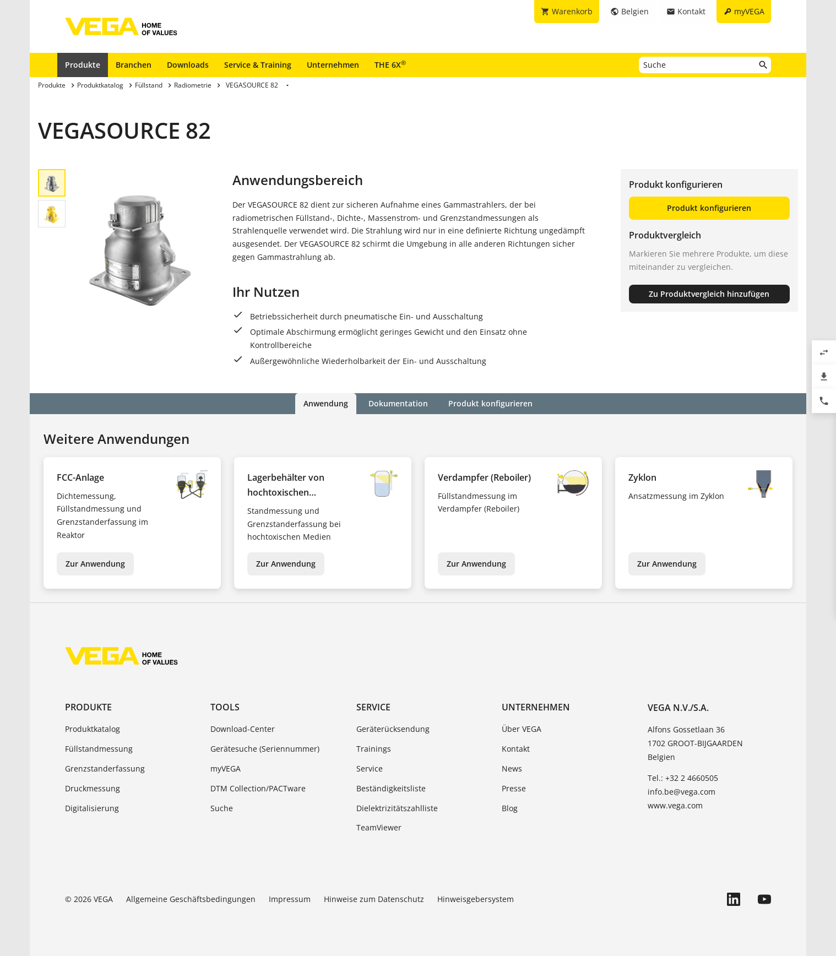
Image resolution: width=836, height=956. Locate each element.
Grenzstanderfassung (105, 768)
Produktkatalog (92, 729)
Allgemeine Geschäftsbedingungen (191, 899)
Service (373, 707)
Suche (221, 807)
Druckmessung (92, 788)
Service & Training (257, 64)
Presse (514, 788)
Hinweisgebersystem (475, 899)
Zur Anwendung (95, 563)
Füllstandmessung (99, 748)
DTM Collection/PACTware (258, 788)
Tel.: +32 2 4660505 (683, 777)
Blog (510, 807)
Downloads (188, 64)
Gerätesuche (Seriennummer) (264, 748)
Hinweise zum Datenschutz (374, 899)
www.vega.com (675, 805)
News (512, 768)
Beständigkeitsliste (391, 788)
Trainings (373, 748)
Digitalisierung (92, 807)
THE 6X (390, 64)
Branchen (133, 64)
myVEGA (225, 768)
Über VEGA (521, 729)
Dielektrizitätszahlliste (397, 807)
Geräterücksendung (393, 729)
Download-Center (242, 729)
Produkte (82, 64)
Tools (225, 707)
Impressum (290, 899)
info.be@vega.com (681, 791)
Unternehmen (333, 64)
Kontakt (516, 748)
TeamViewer (378, 827)
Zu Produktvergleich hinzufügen (709, 294)
